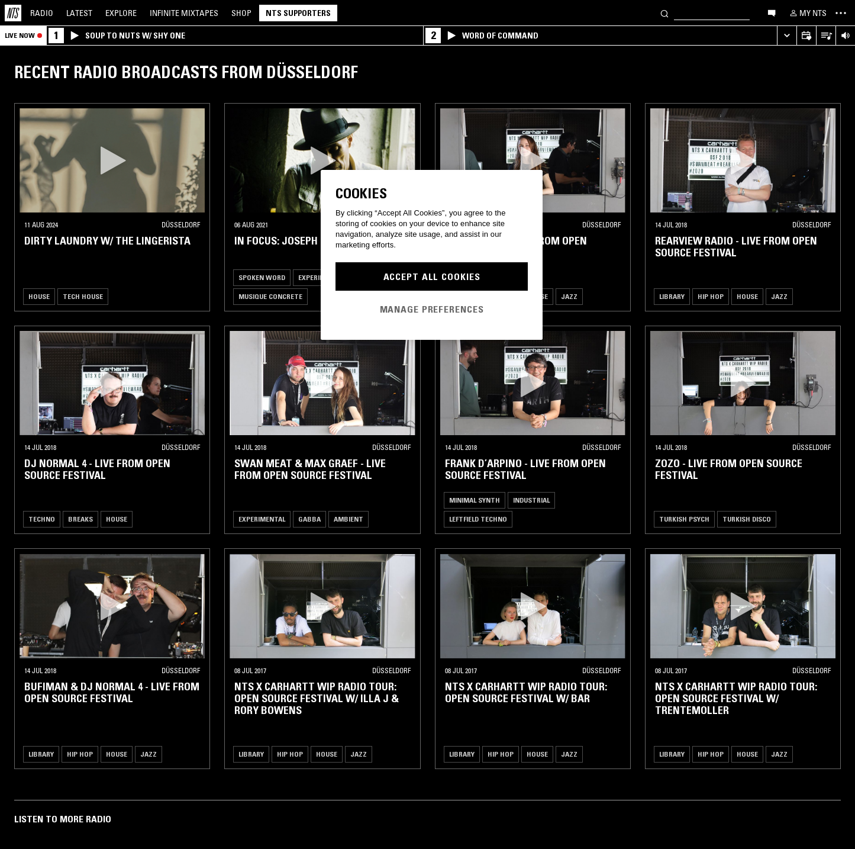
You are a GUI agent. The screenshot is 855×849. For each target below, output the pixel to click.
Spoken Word (261, 277)
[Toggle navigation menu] (840, 13)
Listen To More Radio (62, 819)
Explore (121, 13)
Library (672, 296)
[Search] (664, 12)
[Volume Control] (845, 36)
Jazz (569, 296)
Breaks (80, 518)
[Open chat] (771, 12)
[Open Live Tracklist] (825, 36)
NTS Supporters (298, 13)
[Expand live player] (786, 36)
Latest (79, 13)
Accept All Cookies (431, 276)
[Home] (13, 13)
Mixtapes (184, 13)
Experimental (261, 518)
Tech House (83, 296)
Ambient (348, 518)
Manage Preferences (432, 309)
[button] (112, 160)
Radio (41, 13)
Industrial (531, 500)
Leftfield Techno (478, 518)
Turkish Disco (746, 518)
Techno (41, 518)
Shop (241, 13)
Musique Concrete (270, 296)
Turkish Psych (684, 518)
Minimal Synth (474, 500)
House (39, 296)
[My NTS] (807, 13)
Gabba (309, 518)
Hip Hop (711, 296)
